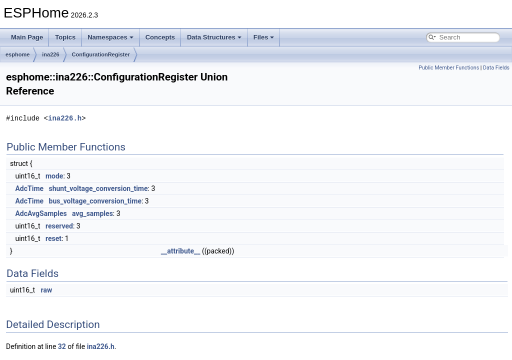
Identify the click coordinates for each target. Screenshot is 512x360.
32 (62, 346)
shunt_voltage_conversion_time (98, 188)
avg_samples (92, 214)
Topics (65, 37)
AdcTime (29, 188)
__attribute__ (180, 251)
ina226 (50, 55)
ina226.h (65, 118)
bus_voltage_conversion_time (95, 201)
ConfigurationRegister (101, 55)
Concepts (160, 37)
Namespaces (111, 37)
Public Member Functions (448, 67)
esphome (18, 55)
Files (264, 37)
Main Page (27, 37)
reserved (59, 226)
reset (54, 238)
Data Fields (496, 67)
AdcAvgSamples (40, 214)
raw (46, 290)
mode (54, 176)
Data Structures (214, 37)
